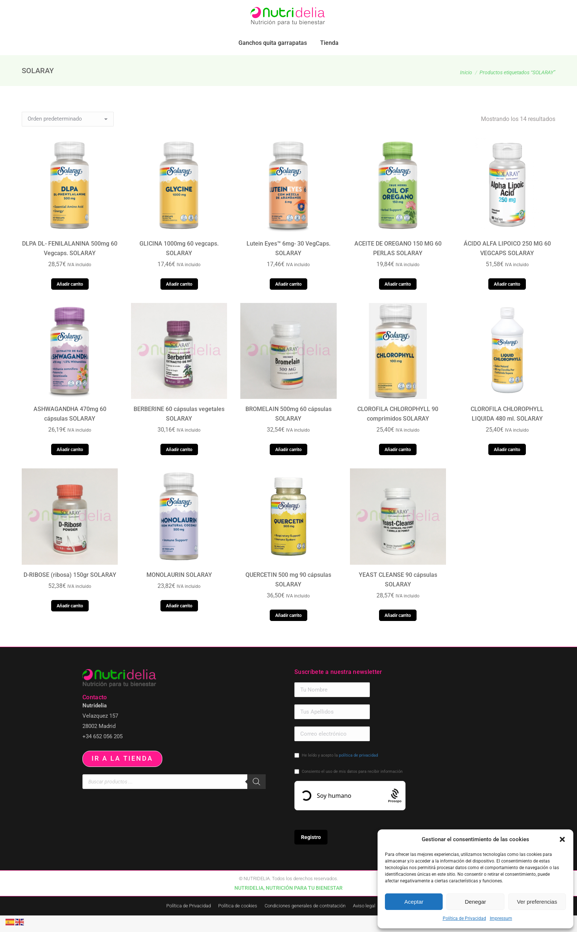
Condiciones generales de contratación (305, 922)
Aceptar (414, 902)
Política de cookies (237, 922)
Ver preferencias (537, 902)
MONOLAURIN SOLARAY (179, 591)
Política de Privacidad (464, 918)
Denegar (475, 902)
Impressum (501, 918)
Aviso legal (364, 922)
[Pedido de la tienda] (68, 135)
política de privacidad (358, 771)
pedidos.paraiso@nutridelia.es (94, 8)
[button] (562, 839)
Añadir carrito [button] (70, 300)
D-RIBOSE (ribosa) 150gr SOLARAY (70, 591)
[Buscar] (256, 798)
